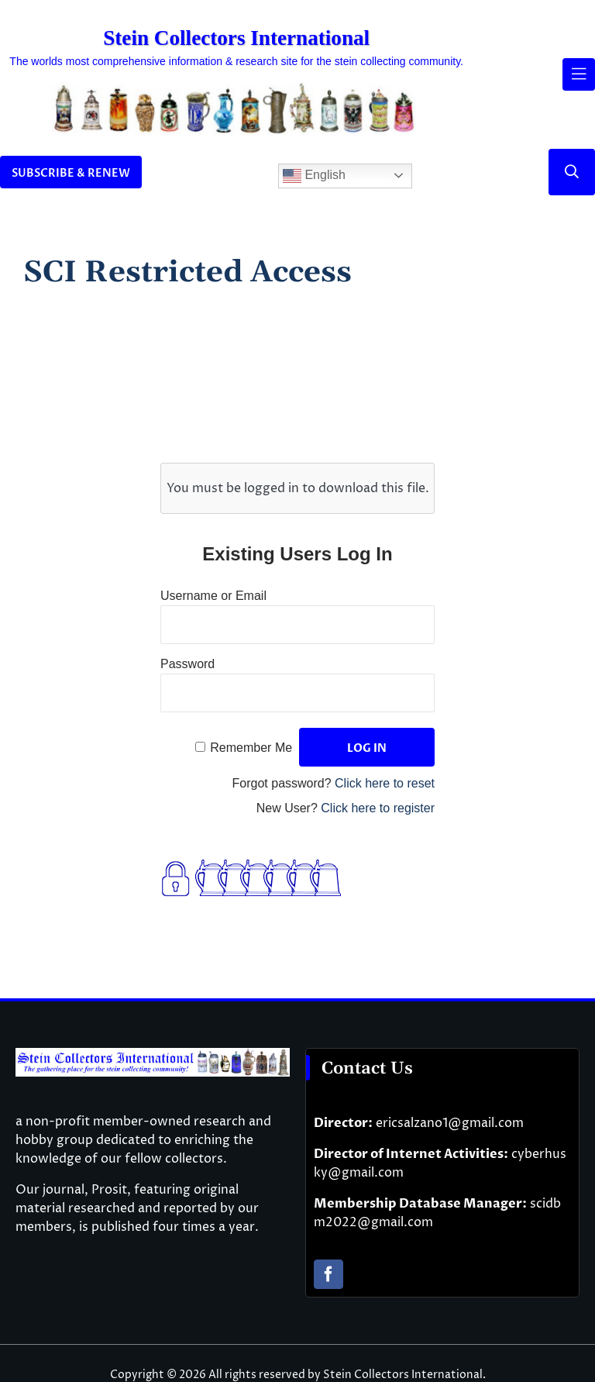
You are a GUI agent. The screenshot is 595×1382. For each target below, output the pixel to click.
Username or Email (213, 595)
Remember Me (251, 747)
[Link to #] (572, 172)
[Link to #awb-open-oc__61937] (578, 74)
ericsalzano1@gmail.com (450, 1123)
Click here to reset (385, 783)
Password (187, 663)
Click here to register (378, 808)
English (314, 176)
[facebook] (328, 1274)
